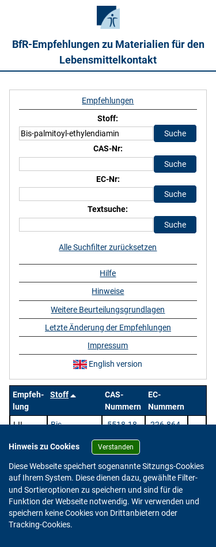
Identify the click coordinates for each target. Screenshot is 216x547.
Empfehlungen (108, 100)
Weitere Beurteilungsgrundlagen (108, 309)
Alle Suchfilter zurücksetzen (108, 247)
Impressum (108, 345)
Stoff (59, 394)
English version (107, 364)
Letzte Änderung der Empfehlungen (108, 327)
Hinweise (108, 291)
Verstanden (116, 447)
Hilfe (108, 273)
